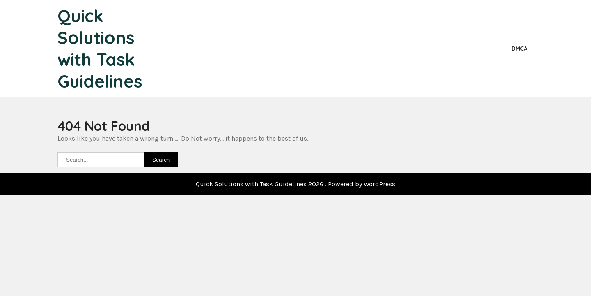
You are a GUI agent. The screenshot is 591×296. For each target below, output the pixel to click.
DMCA (519, 48)
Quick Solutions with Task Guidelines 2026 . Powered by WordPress (295, 184)
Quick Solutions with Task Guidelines (99, 48)
